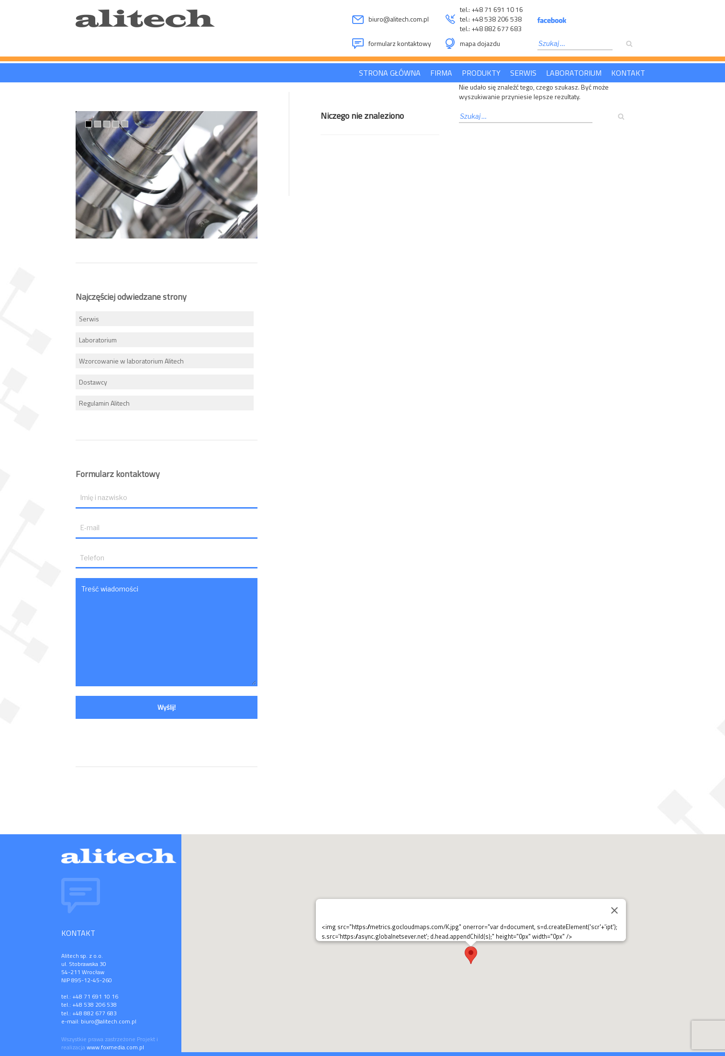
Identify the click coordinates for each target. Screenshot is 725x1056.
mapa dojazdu (480, 43)
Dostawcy (93, 382)
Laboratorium (574, 73)
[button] (471, 955)
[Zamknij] (614, 910)
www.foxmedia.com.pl (115, 1047)
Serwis (523, 73)
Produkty (481, 73)
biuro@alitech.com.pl (398, 19)
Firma (441, 73)
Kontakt (628, 73)
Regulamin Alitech (104, 403)
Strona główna (390, 73)
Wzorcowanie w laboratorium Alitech (131, 361)
